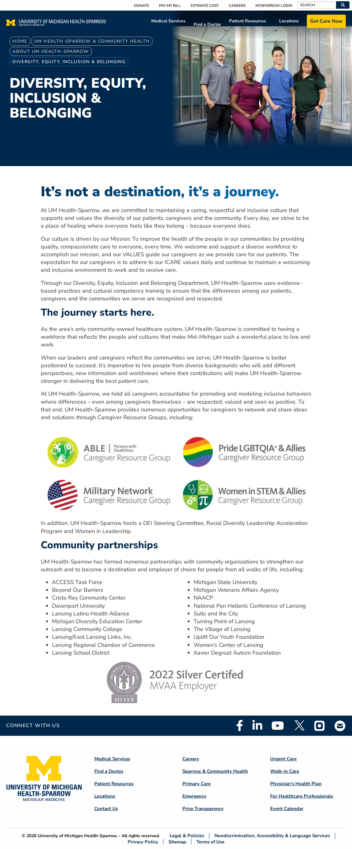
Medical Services (168, 21)
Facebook (239, 725)
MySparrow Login (274, 5)
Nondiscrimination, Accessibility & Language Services (272, 836)
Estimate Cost (205, 5)
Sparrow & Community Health (215, 771)
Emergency (194, 796)
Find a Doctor (207, 24)
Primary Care (196, 784)
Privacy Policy (143, 841)
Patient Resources (247, 21)
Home (19, 41)
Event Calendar (286, 808)
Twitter (299, 725)
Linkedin (257, 725)
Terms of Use (210, 841)
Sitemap (177, 841)
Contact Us (106, 808)
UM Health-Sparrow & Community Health (92, 41)
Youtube (277, 725)
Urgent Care (283, 759)
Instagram (319, 725)
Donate (141, 5)
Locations (289, 21)
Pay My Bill (170, 5)
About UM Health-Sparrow (50, 51)
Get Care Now (326, 21)
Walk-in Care (284, 771)
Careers (237, 5)
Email (340, 725)
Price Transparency (202, 808)
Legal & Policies (187, 836)
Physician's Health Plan (295, 784)
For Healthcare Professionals (301, 796)
